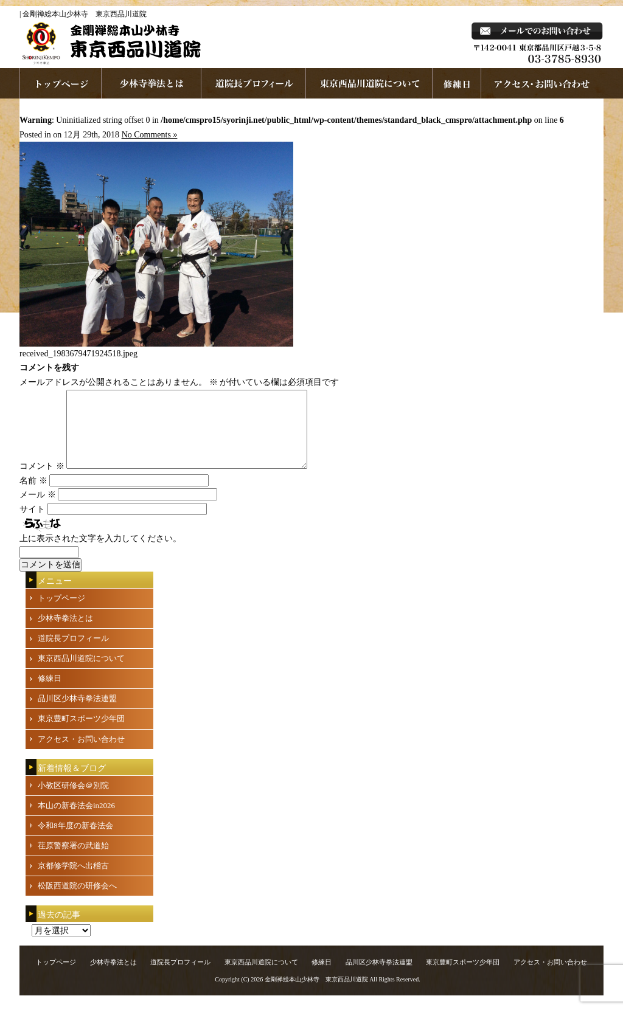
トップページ (61, 612)
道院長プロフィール (253, 83)
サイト (32, 523)
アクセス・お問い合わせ (81, 753)
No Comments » (150, 134)
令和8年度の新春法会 (75, 840)
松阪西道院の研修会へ (77, 900)
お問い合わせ (542, 83)
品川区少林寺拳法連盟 (77, 713)
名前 (33, 495)
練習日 (457, 83)
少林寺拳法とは (151, 83)
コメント (41, 480)
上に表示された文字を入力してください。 (100, 553)
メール (37, 509)
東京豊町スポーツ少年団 (81, 733)
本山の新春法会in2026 (76, 820)
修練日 (49, 692)
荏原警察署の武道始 (73, 860)
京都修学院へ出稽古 (73, 880)
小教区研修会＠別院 (73, 799)
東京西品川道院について (369, 83)
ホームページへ (60, 83)
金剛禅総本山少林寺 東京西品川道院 (316, 994)
